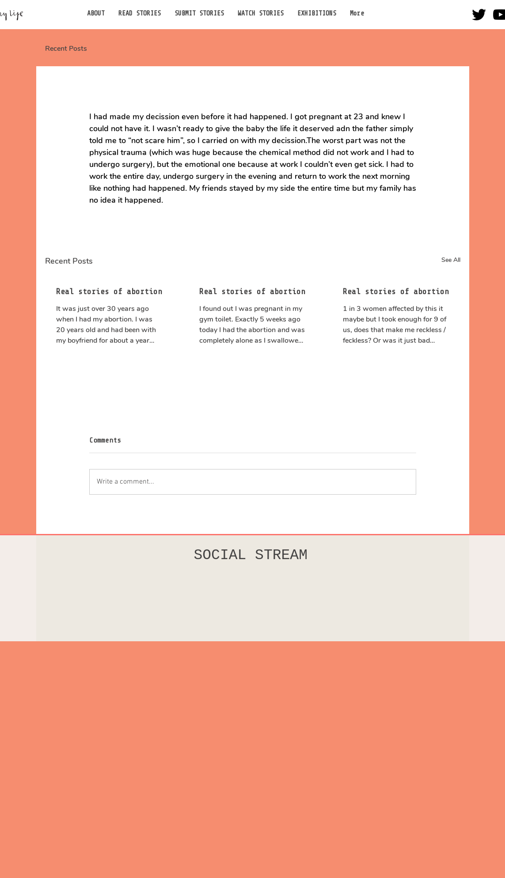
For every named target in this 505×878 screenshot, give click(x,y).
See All (450, 260)
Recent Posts (66, 48)
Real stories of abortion (109, 291)
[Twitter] (479, 14)
